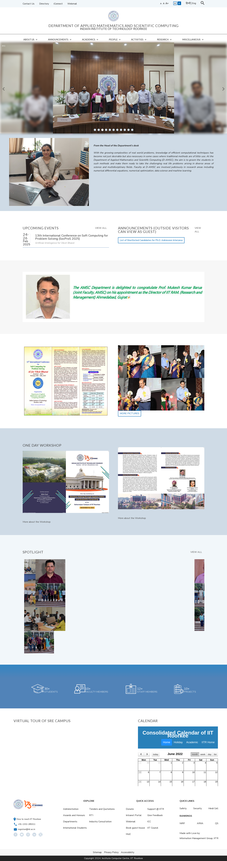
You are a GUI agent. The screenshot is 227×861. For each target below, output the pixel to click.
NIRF (182, 823)
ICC (149, 821)
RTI (91, 815)
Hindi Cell (213, 808)
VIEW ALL (101, 228)
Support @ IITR (155, 809)
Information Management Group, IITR (199, 838)
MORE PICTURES (129, 413)
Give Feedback (155, 815)
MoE (128, 834)
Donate (130, 809)
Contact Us (28, 4)
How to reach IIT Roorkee (29, 819)
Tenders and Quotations (102, 809)
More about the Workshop (37, 522)
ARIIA (200, 823)
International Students (75, 827)
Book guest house (135, 827)
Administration (70, 809)
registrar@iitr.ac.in (26, 829)
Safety (183, 808)
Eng (194, 3)
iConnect (58, 4)
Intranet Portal (134, 815)
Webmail (72, 4)
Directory (44, 4)
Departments (70, 821)
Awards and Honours (74, 815)
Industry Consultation (100, 821)
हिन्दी (188, 3)
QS (216, 823)
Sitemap (97, 852)
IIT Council (152, 827)
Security (197, 808)
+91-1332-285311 (26, 824)
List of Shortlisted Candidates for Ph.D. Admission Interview (151, 240)
